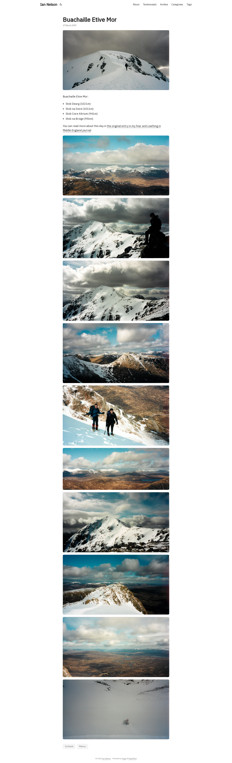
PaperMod (132, 758)
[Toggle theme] (61, 4)
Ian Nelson (48, 4)
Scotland (69, 746)
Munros (82, 746)
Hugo (124, 758)
